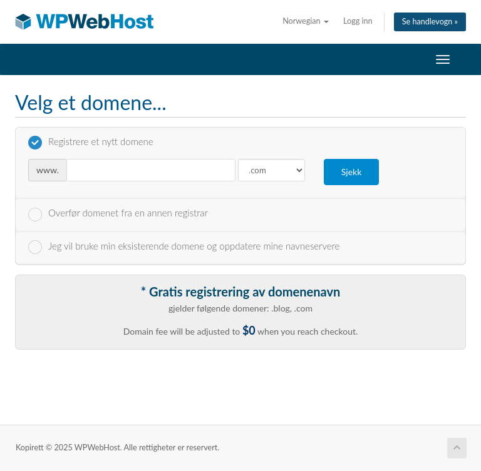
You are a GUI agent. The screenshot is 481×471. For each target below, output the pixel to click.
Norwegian (305, 21)
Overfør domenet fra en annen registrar (118, 214)
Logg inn (358, 21)
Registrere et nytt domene (90, 142)
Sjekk (351, 171)
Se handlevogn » (430, 21)
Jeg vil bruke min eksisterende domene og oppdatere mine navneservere (183, 247)
